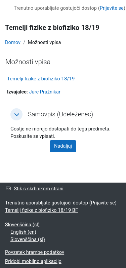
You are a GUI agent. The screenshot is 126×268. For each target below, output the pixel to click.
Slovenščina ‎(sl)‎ (22, 225)
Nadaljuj (63, 146)
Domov (12, 42)
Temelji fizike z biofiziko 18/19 (41, 79)
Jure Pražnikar (44, 92)
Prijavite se (112, 8)
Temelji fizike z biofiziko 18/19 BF (41, 210)
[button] (16, 114)
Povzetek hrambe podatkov (34, 252)
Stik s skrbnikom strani (34, 189)
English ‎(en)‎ (23, 232)
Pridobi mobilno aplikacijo (33, 261)
